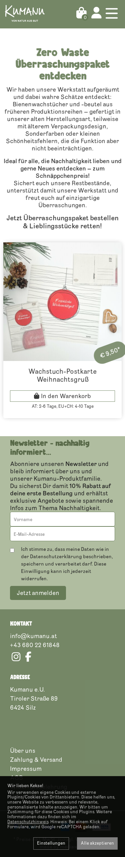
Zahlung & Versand (36, 759)
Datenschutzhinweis (27, 822)
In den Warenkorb (66, 396)
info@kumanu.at (33, 636)
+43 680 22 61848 (35, 645)
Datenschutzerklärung (56, 557)
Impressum (26, 768)
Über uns (22, 750)
